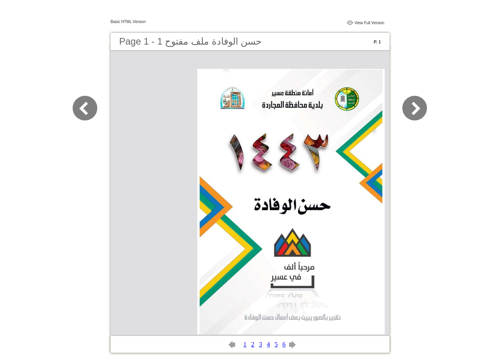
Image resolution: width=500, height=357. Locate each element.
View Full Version (369, 23)
